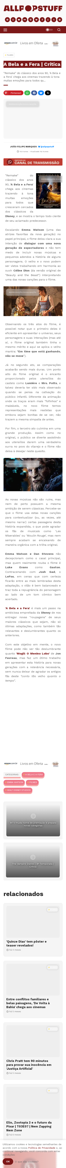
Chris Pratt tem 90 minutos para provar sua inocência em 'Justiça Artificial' (28, 1064)
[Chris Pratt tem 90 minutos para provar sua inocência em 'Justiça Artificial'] (33, 1041)
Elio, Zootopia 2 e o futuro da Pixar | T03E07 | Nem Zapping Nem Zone (29, 1126)
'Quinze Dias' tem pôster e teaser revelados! (26, 943)
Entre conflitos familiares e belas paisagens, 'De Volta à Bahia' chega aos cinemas (28, 1003)
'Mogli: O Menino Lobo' (33, 653)
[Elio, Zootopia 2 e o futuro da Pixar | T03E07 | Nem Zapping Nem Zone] (33, 1103)
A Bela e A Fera (34, 774)
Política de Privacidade (41, 1147)
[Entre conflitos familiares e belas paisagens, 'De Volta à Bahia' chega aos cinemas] (33, 980)
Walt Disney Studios (19, 790)
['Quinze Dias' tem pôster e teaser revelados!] (33, 922)
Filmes (33, 782)
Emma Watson (15, 782)
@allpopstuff (47, 147)
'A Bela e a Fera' (17, 608)
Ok (8, 1161)
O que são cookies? (27, 1161)
